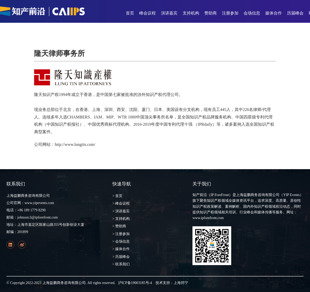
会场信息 (252, 13)
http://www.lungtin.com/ (75, 144)
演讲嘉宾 (169, 13)
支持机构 (191, 13)
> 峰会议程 (121, 203)
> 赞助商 (119, 226)
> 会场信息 (121, 241)
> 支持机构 (121, 219)
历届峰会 (295, 13)
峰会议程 (147, 13)
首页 (130, 13)
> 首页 (117, 196)
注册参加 (230, 13)
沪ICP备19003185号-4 (135, 283)
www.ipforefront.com (208, 218)
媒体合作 (273, 13)
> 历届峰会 (121, 257)
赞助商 (210, 13)
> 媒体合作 (121, 249)
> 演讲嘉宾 (121, 211)
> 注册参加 (121, 234)
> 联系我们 (121, 264)
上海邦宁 (181, 283)
